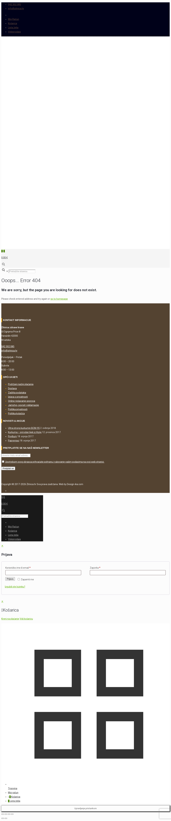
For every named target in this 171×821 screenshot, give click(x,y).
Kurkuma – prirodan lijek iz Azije (25, 432)
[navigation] (85, 610)
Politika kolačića (16, 413)
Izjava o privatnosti (18, 396)
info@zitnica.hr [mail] (16, 8)
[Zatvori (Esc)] (12, 814)
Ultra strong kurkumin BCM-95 (24, 428)
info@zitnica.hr (9, 350)
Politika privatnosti (17, 409)
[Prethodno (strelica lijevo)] (2, 818)
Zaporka (95, 567)
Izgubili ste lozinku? (15, 586)
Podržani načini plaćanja (20, 384)
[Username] (43, 572)
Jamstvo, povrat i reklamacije (23, 405)
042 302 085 (7, 346)
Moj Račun (13, 19)
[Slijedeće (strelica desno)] (6, 818)
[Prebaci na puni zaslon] (6, 814)
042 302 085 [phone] (14, 4)
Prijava (10, 579)
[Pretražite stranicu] (22, 271)
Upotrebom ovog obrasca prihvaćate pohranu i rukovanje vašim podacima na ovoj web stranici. (53, 461)
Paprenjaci (13, 440)
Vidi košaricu (26, 618)
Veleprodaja (14, 31)
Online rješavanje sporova (21, 401)
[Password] (128, 572)
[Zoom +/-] (2, 814)
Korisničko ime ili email (18, 567)
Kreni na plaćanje (10, 618)
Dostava (12, 388)
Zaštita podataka (17, 392)
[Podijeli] (9, 814)
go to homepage (59, 299)
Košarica (12, 23)
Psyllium (12, 436)
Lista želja (13, 27)
